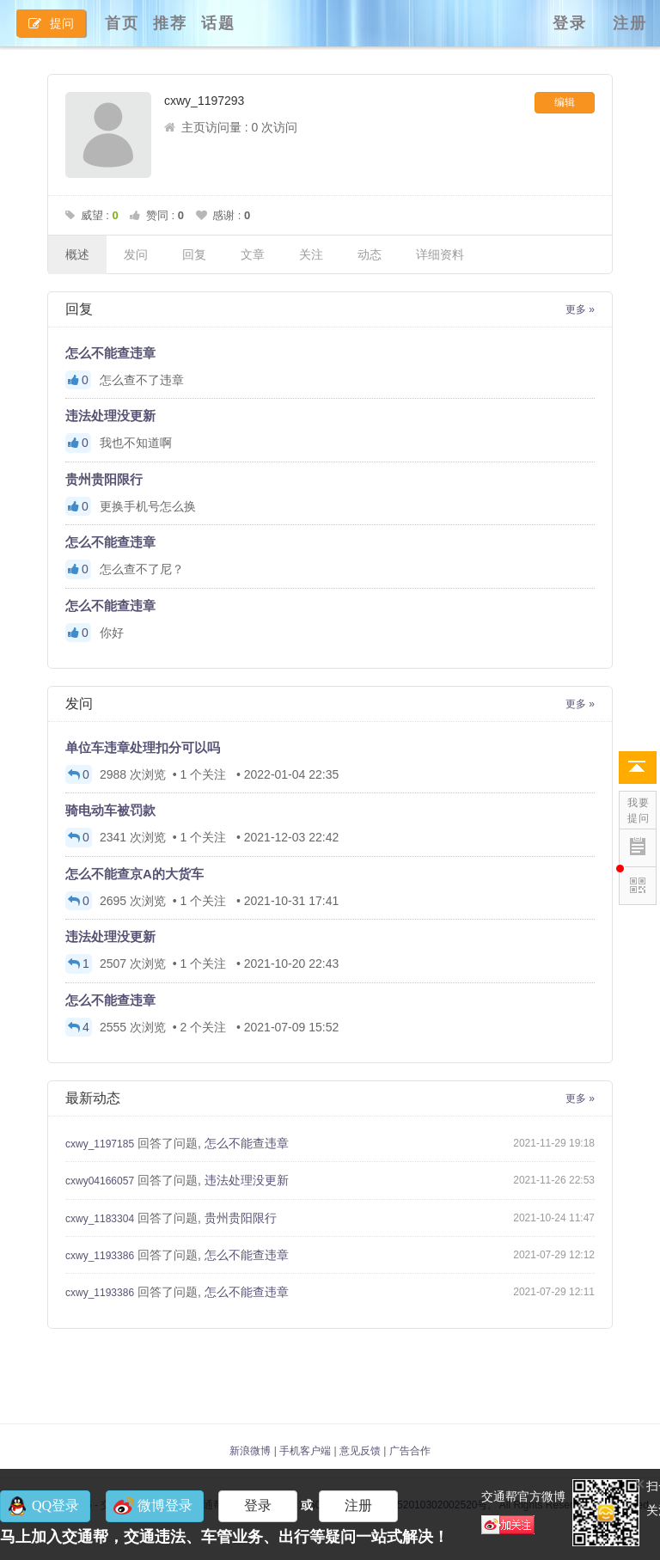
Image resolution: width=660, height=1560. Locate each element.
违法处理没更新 (110, 415)
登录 (570, 23)
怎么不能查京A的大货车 (134, 873)
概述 (77, 254)
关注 (311, 254)
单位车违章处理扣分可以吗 (142, 747)
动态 (370, 254)
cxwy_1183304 (99, 1219)
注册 (630, 23)
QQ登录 (55, 1505)
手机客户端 (305, 1451)
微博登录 (165, 1505)
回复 (194, 254)
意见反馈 (360, 1451)
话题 (218, 23)
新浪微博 (250, 1451)
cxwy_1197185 (99, 1144)
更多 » (580, 309)
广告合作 (410, 1451)
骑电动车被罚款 (110, 810)
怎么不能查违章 (110, 353)
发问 (136, 254)
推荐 (170, 23)
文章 (253, 254)
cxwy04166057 (99, 1181)
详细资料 (440, 254)
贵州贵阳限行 (104, 479)
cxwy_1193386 (99, 1256)
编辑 (564, 102)
